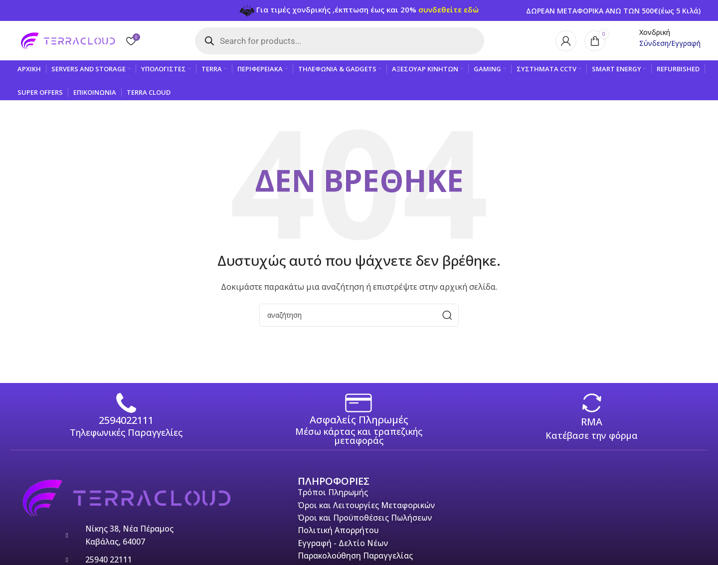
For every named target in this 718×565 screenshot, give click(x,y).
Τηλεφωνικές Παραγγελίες (126, 433)
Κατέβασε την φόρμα (591, 436)
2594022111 (126, 420)
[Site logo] (67, 40)
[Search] (359, 315)
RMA (591, 422)
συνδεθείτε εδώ (448, 9)
